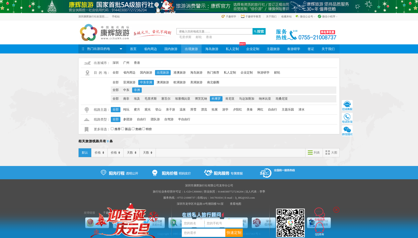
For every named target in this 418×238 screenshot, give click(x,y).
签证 (311, 49)
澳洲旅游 (163, 82)
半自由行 (184, 119)
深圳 (116, 62)
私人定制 (234, 47)
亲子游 (170, 109)
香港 (209, 37)
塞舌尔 (165, 98)
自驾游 (169, 119)
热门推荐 (213, 72)
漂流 (204, 109)
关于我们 (271, 16)
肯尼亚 (229, 98)
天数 (131, 152)
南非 (126, 98)
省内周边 (150, 49)
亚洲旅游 (129, 82)
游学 (225, 109)
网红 (260, 109)
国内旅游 (170, 49)
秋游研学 (263, 72)
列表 (314, 152)
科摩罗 (216, 98)
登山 (158, 109)
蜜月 (137, 109)
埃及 (137, 98)
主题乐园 (288, 109)
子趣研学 (231, 16)
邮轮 (199, 37)
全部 (116, 72)
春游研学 (293, 49)
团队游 (155, 119)
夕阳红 (237, 109)
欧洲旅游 (180, 82)
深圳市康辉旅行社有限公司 (202, 185)
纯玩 (126, 109)
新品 (128, 129)
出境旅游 (191, 49)
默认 (85, 152)
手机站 (116, 16)
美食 (250, 109)
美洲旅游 (196, 82)
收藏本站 (286, 16)
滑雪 (193, 109)
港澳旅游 (180, 72)
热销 (138, 129)
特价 (149, 129)
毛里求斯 (185, 37)
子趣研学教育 (253, 16)
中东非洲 (146, 82)
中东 (126, 90)
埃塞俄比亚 (182, 98)
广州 (126, 62)
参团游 (127, 119)
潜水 (301, 109)
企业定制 (252, 49)
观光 (148, 109)
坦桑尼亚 (282, 98)
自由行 (272, 109)
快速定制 (234, 233)
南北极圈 (213, 82)
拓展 (215, 109)
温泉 (183, 109)
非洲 (137, 90)
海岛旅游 (211, 49)
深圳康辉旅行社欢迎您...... (93, 16)
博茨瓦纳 (201, 98)
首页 (133, 49)
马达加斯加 (246, 98)
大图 (331, 152)
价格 (99, 152)
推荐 (118, 129)
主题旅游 (273, 49)
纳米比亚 (265, 98)
